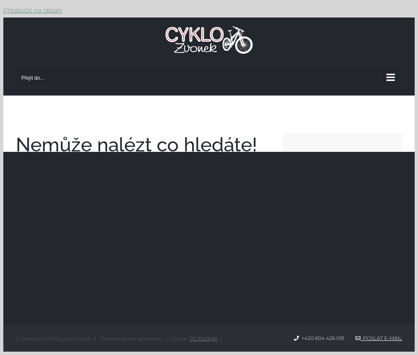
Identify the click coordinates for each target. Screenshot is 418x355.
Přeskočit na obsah (32, 10)
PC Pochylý (203, 338)
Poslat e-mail (378, 338)
